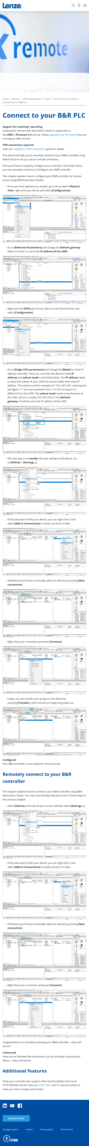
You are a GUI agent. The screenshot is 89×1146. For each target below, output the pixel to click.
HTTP (41, 1085)
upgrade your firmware (62, 134)
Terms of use (67, 1129)
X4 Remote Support (31, 98)
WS (58, 1085)
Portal (47, 98)
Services (15, 98)
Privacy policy (46, 1129)
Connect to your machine (65, 98)
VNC (48, 1085)
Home (6, 98)
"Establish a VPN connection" (29, 149)
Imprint (29, 1129)
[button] (6, 1138)
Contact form (16, 1118)
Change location (10, 1129)
